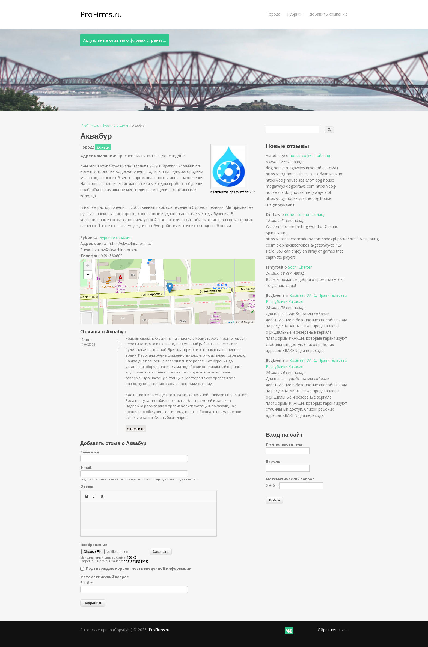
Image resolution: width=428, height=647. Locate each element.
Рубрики (294, 14)
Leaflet (229, 322)
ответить (136, 428)
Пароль (273, 461)
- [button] (88, 275)
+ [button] (88, 266)
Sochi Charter (300, 267)
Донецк (103, 147)
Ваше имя (89, 452)
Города (273, 14)
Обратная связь (333, 629)
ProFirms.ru (101, 14)
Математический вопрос (104, 576)
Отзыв (86, 486)
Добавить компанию (328, 14)
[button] (86, 496)
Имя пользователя (284, 444)
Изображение (93, 544)
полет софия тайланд (310, 155)
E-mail (85, 467)
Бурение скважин (115, 125)
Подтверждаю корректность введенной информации (138, 568)
